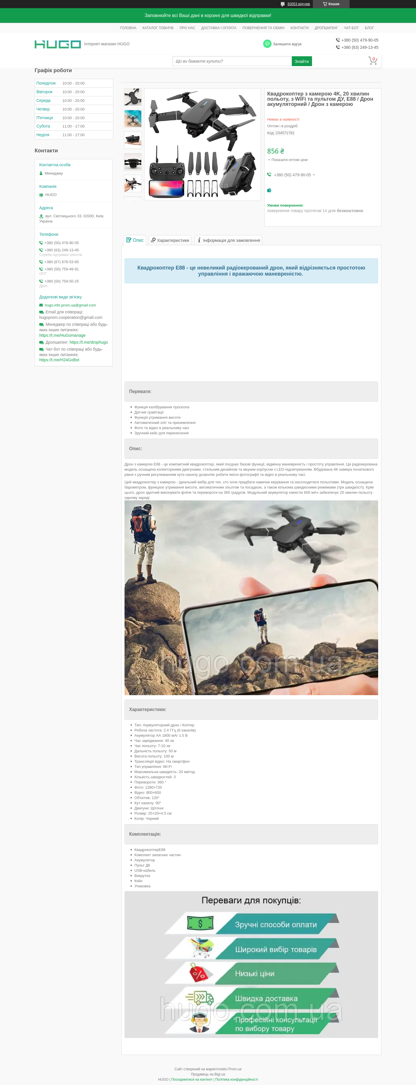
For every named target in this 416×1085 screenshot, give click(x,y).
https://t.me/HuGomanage (62, 335)
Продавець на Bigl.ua (208, 1074)
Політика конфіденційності (236, 1079)
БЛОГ (369, 28)
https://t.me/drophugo (89, 342)
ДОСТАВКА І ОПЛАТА (219, 28)
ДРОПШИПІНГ (326, 28)
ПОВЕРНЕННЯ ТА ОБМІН (263, 28)
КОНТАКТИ (300, 28)
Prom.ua (235, 1069)
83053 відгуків (299, 4)
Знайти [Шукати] (302, 61)
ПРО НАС (187, 28)
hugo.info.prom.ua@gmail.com (70, 305)
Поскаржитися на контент (191, 1079)
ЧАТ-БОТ (351, 28)
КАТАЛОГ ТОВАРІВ (157, 28)
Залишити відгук (287, 44)
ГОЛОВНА (128, 28)
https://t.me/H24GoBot (59, 360)
